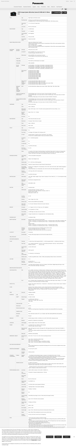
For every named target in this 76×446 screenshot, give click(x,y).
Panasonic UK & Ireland (5, 1)
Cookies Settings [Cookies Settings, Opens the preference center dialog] (50, 436)
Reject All (58, 436)
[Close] (74, 436)
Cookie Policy (34, 440)
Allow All (66, 436)
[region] (38, 437)
